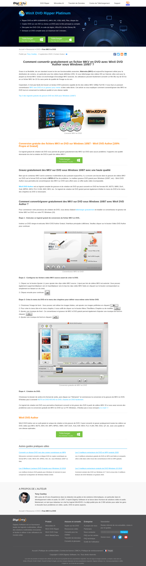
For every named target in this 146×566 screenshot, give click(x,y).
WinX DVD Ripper (52, 529)
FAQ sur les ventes (91, 535)
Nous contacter (89, 532)
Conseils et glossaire (72, 541)
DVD (38, 49)
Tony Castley (32, 54)
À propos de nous (90, 526)
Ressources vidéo (71, 529)
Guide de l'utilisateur (91, 542)
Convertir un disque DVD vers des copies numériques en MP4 (42, 452)
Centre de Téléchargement (99, 3)
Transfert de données (73, 538)
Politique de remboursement (92, 551)
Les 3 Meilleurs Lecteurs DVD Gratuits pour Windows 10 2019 (42, 468)
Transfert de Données (76, 3)
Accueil (21, 49)
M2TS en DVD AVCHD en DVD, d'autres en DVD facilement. (61, 400)
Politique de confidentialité (49, 551)
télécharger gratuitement (85, 210)
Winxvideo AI (59, 3)
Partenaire (88, 529)
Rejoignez (124, 532)
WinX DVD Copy (51, 532)
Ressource (30, 49)
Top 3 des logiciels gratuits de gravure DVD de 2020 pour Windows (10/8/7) (47, 96)
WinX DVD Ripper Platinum (48, 13)
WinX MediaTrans (52, 535)
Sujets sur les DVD (72, 526)
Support (117, 3)
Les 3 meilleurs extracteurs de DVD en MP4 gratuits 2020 (97, 452)
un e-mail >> (103, 408)
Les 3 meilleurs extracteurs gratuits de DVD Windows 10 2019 (98, 468)
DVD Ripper (44, 3)
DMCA (77, 551)
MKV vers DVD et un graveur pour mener (45, 87)
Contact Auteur (60, 54)
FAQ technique (89, 539)
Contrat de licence (67, 551)
